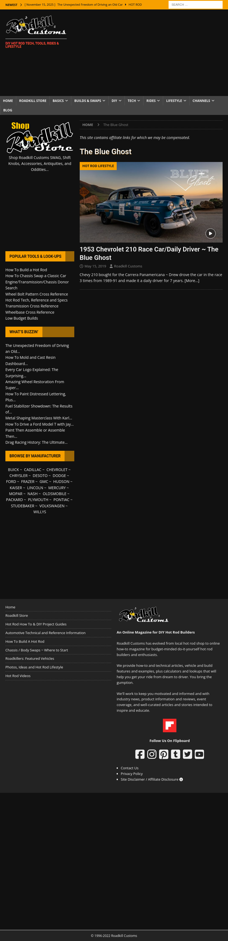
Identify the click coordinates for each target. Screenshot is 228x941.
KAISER (16, 487)
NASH (33, 493)
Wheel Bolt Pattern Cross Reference (36, 294)
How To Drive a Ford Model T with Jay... (39, 424)
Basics (58, 100)
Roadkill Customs (128, 266)
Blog (7, 110)
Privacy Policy (132, 773)
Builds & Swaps (87, 100)
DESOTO (40, 475)
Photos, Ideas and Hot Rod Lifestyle (34, 667)
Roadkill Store (32, 100)
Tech (132, 100)
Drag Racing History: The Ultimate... (36, 442)
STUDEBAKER (22, 505)
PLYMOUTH (38, 499)
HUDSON (61, 481)
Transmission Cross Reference (31, 306)
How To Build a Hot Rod (26, 269)
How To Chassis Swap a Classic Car (35, 275)
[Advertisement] (153, 53)
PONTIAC (61, 499)
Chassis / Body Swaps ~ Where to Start (36, 650)
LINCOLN (35, 487)
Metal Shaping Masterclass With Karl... (38, 417)
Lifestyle (174, 100)
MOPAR (15, 493)
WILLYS (39, 511)
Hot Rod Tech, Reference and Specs (36, 300)
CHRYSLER (18, 475)
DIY (114, 100)
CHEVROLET (57, 469)
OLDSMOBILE (54, 493)
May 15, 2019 (95, 266)
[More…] (192, 280)
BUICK (13, 469)
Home (8, 100)
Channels (201, 100)
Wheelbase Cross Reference (29, 312)
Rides (151, 100)
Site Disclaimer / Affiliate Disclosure (152, 779)
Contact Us (130, 768)
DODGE (59, 475)
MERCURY (57, 487)
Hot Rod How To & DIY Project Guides (35, 624)
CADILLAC (32, 469)
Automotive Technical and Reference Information (45, 632)
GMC (43, 481)
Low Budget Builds (21, 318)
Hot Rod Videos (18, 675)
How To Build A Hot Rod (24, 641)
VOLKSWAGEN (52, 505)
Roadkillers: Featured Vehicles (29, 658)
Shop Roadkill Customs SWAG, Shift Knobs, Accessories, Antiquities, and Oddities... (39, 163)
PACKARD (14, 499)
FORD (11, 481)
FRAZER (27, 481)
